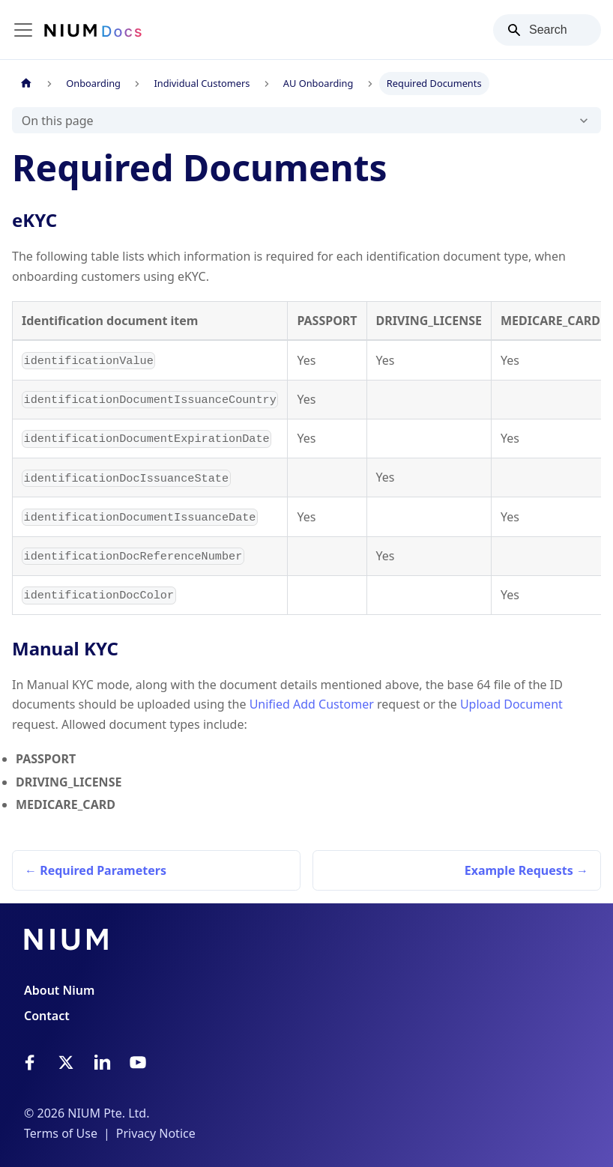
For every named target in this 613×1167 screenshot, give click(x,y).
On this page (58, 120)
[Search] (547, 30)
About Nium (59, 990)
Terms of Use (60, 1133)
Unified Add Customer (312, 704)
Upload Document (511, 704)
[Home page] (26, 83)
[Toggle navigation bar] (23, 30)
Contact (47, 1015)
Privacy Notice (156, 1133)
